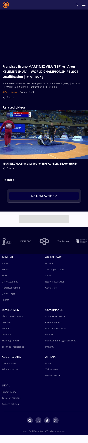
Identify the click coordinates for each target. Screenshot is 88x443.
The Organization (54, 269)
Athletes (6, 328)
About (48, 363)
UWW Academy (10, 281)
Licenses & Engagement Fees (60, 340)
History (49, 263)
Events (5, 269)
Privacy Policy (9, 391)
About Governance (55, 316)
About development (12, 316)
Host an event (9, 363)
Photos (5, 299)
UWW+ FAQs (8, 293)
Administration (10, 369)
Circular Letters (53, 322)
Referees (6, 334)
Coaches (6, 322)
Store (4, 275)
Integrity (49, 346)
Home (5, 263)
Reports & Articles (54, 281)
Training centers (10, 340)
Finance (49, 334)
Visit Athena (51, 369)
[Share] (5, 97)
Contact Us (51, 287)
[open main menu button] (83, 5)
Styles (48, 275)
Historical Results (11, 287)
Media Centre (52, 375)
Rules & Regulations (56, 328)
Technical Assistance (13, 346)
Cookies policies (10, 403)
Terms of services (11, 397)
